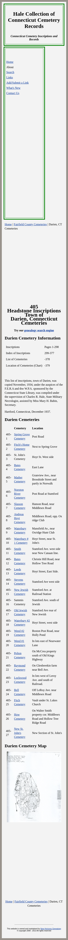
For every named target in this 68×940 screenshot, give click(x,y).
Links (9, 77)
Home (9, 61)
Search (10, 72)
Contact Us (12, 93)
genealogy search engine (39, 330)
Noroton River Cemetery (19, 493)
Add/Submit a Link (17, 82)
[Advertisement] (24, 161)
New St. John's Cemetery (19, 732)
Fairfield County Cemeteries (30, 224)
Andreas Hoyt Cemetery (19, 518)
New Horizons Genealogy (50, 929)
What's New (13, 87)
